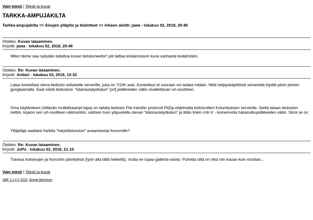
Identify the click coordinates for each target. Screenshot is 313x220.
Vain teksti (12, 6)
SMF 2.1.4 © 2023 (14, 180)
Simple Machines (40, 180)
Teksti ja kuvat (37, 6)
